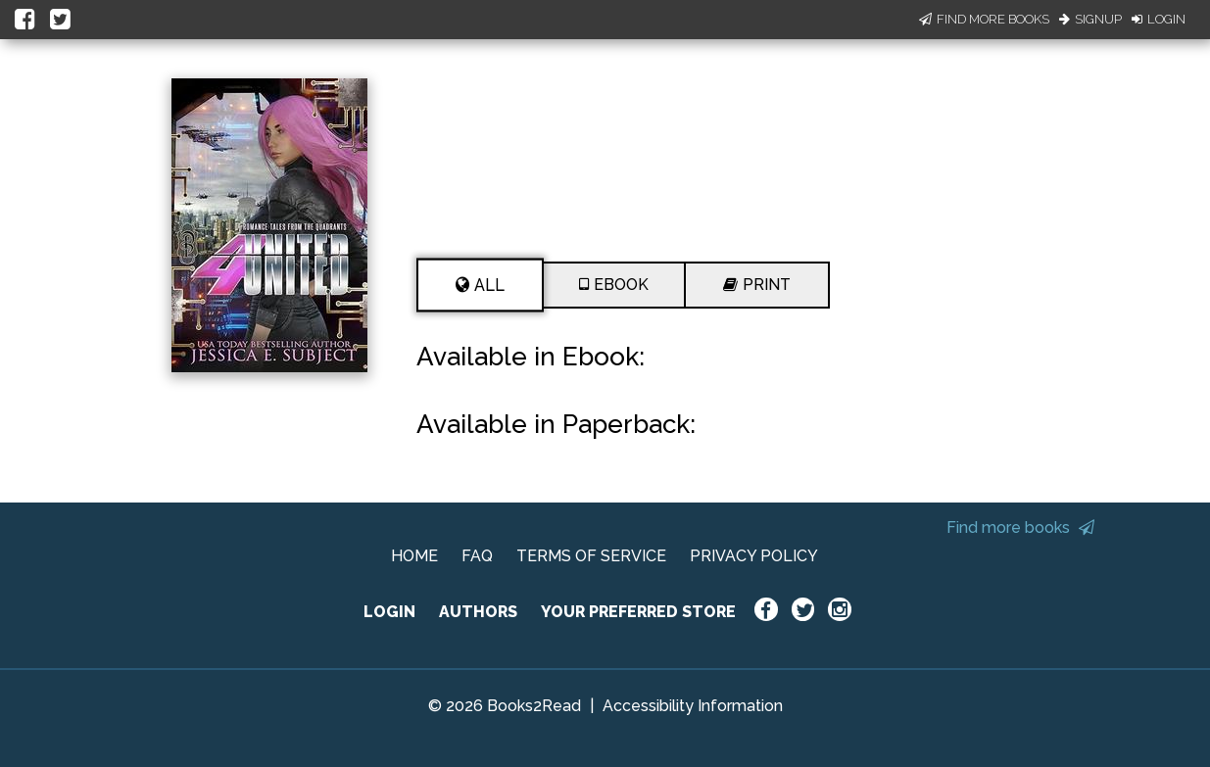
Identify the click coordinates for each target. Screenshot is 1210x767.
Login (1159, 19)
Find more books (1020, 527)
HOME (414, 556)
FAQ (477, 556)
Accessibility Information (693, 705)
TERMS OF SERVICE (591, 556)
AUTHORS (478, 611)
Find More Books (984, 19)
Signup (1090, 19)
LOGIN (389, 611)
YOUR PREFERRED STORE (638, 611)
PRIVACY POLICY (754, 556)
